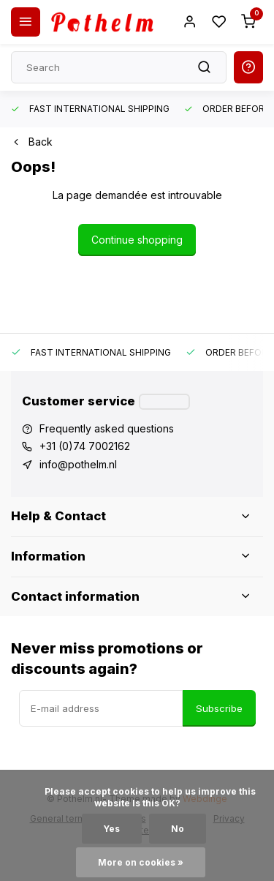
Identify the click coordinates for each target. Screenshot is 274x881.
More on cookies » (140, 862)
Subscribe (219, 708)
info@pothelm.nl (78, 464)
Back (32, 141)
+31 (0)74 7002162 (84, 446)
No (177, 828)
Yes (112, 828)
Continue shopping (137, 239)
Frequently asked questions (106, 428)
